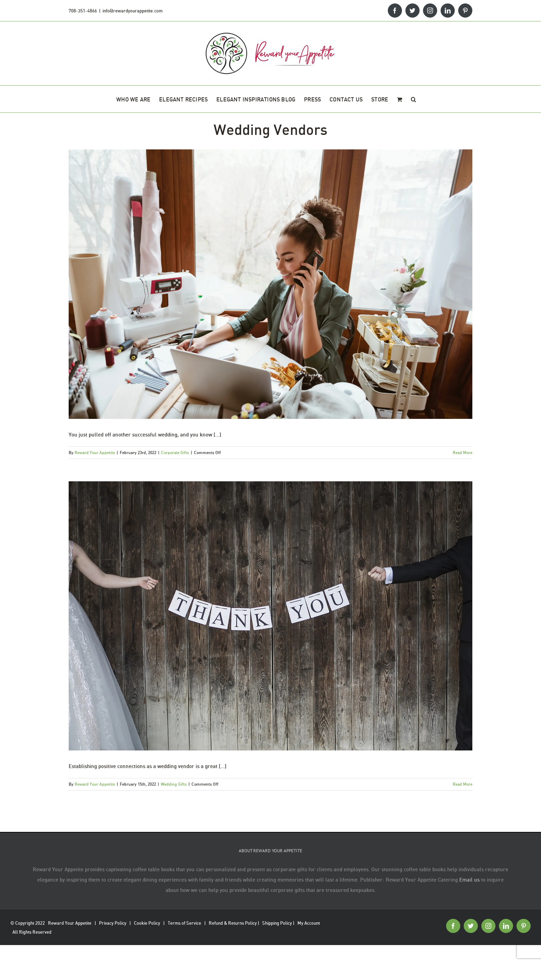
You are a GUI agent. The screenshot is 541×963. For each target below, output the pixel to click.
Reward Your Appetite (95, 452)
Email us (469, 879)
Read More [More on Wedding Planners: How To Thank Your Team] (462, 452)
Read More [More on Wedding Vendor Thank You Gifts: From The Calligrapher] (462, 784)
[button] (413, 99)
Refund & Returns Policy (233, 923)
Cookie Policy (147, 923)
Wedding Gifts (174, 784)
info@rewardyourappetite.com (132, 10)
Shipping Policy (277, 923)
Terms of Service (184, 923)
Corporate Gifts (175, 452)
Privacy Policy (112, 923)
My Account (308, 923)
